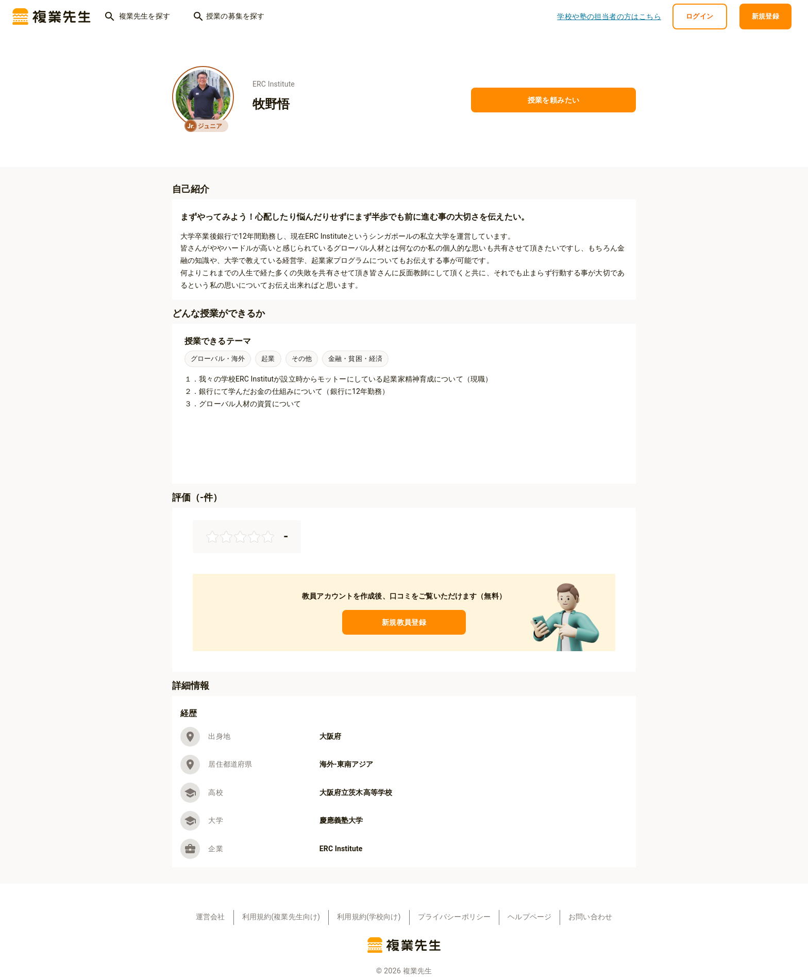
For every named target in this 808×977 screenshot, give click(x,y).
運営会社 (210, 917)
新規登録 (765, 17)
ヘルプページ (529, 917)
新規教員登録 (404, 622)
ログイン (700, 17)
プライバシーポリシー (454, 917)
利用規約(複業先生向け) (281, 917)
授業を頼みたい (553, 100)
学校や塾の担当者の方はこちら (609, 17)
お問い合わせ (590, 917)
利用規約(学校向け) (368, 917)
